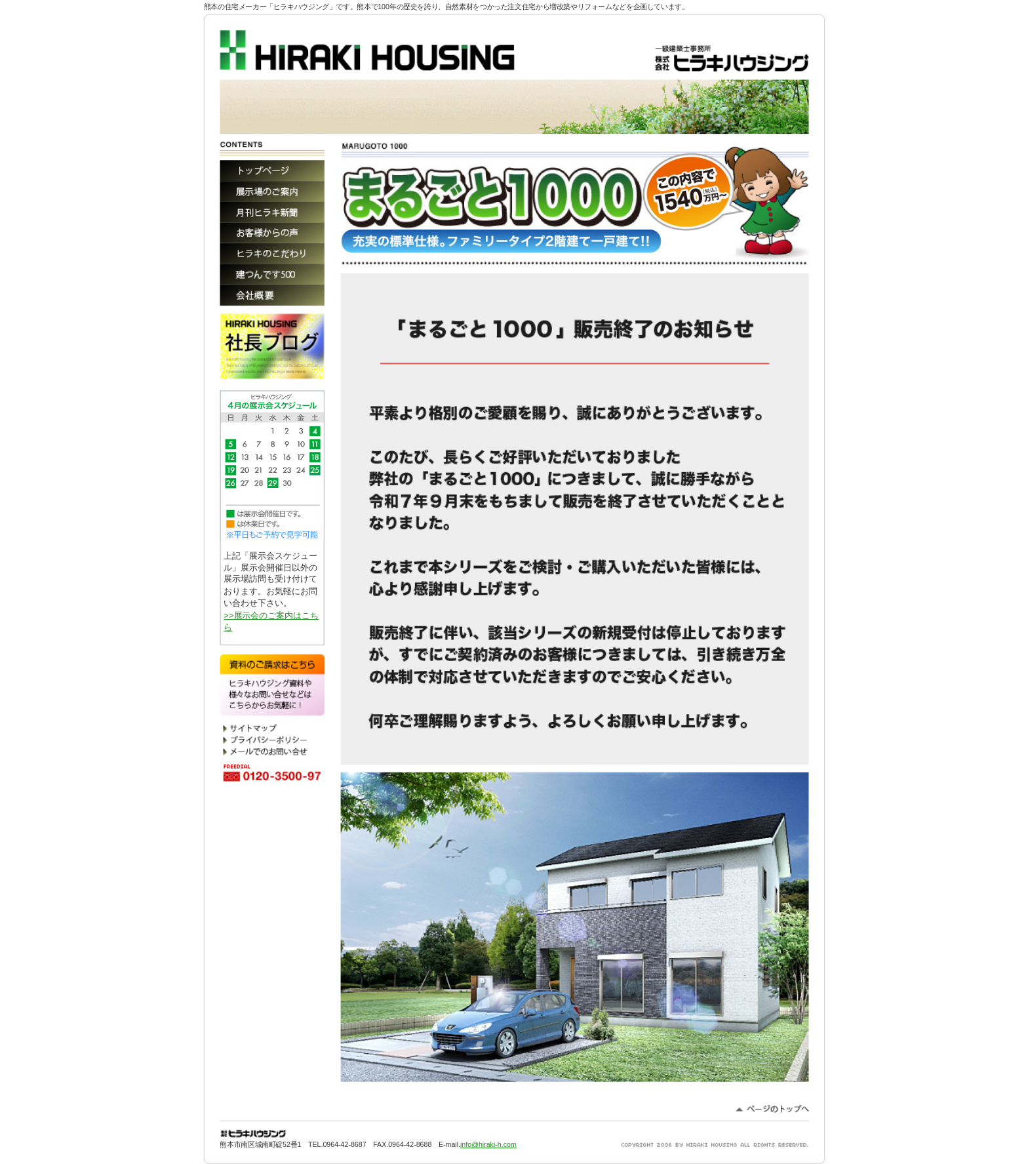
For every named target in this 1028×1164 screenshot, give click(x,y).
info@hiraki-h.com (488, 1144)
